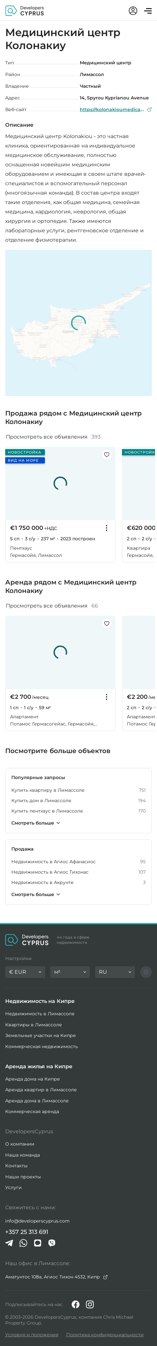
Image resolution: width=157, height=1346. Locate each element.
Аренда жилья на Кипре (38, 1066)
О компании (19, 1144)
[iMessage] (37, 1243)
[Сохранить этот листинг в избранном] (106, 454)
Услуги (13, 1187)
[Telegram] (9, 1243)
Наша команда (22, 1155)
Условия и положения (31, 1335)
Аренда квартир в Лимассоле (41, 1090)
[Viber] (52, 1243)
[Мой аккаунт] (133, 10)
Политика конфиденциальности (105, 1335)
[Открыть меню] (148, 11)
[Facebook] (75, 1304)
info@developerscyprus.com (37, 1221)
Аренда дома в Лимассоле (37, 1101)
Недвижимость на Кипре (40, 1001)
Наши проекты (23, 1177)
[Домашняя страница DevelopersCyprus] (24, 10)
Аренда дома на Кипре (32, 1079)
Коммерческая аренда (32, 1111)
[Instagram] (90, 1304)
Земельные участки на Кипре (40, 1035)
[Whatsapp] (23, 1243)
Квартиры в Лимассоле (33, 1025)
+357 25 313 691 (26, 1232)
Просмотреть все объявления (53, 437)
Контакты (16, 1166)
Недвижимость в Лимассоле (40, 1014)
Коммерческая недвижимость (41, 1046)
